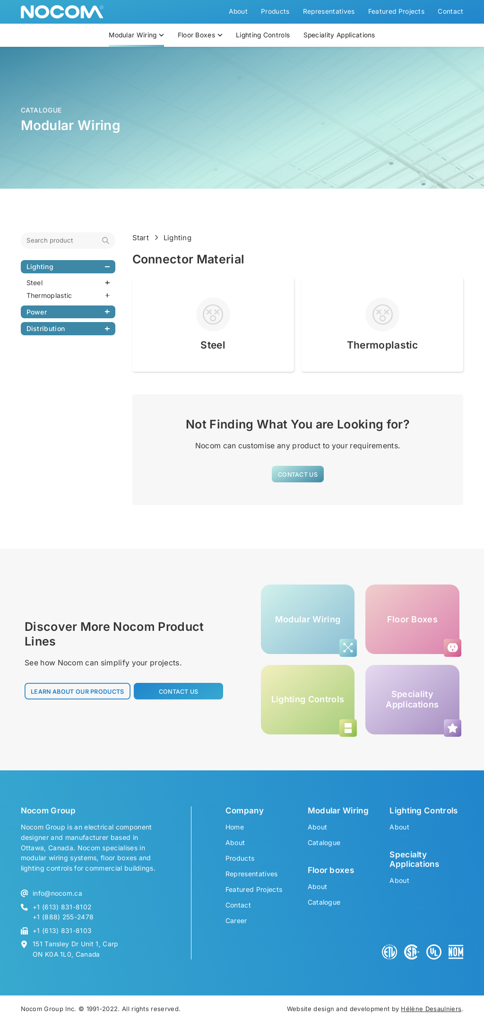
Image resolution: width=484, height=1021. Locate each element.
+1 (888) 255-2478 (63, 917)
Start (140, 237)
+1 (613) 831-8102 (62, 907)
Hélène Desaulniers (431, 1008)
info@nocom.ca (57, 893)
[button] (298, 474)
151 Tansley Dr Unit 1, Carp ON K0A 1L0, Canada (75, 949)
